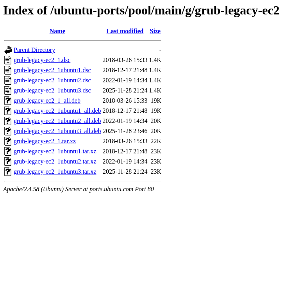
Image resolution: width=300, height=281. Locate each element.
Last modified (125, 31)
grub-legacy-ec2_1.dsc (42, 60)
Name (57, 31)
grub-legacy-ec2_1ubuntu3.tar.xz (55, 171)
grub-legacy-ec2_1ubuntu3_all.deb (57, 131)
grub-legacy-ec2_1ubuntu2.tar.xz (55, 161)
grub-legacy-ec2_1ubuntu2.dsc (52, 80)
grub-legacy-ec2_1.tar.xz (45, 141)
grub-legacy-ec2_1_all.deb (47, 100)
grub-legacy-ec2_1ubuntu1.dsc (52, 70)
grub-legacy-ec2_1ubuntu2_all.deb (57, 120)
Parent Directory (34, 49)
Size (155, 31)
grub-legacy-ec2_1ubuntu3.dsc (52, 90)
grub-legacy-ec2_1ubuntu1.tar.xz (55, 151)
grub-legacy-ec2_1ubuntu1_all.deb (57, 110)
